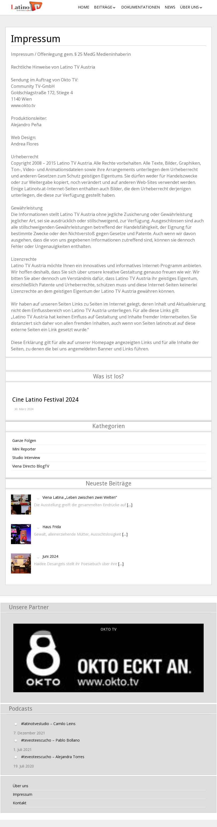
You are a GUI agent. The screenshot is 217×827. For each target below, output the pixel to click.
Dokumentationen (140, 7)
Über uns (189, 7)
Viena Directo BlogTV (30, 466)
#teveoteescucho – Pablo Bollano (50, 739)
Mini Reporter (24, 449)
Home (83, 7)
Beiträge (103, 7)
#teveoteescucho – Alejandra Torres (52, 756)
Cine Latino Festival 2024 (45, 399)
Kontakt (19, 802)
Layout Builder (109, 825)
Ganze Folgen (24, 440)
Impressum (22, 794)
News (170, 7)
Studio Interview (26, 457)
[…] (129, 504)
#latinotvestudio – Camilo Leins (48, 723)
